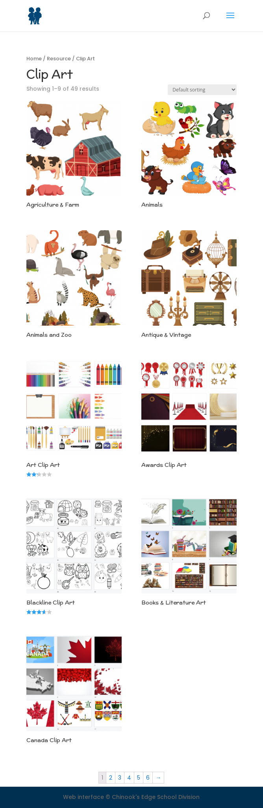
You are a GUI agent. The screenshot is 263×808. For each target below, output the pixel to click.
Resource (59, 58)
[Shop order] (202, 89)
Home (34, 58)
